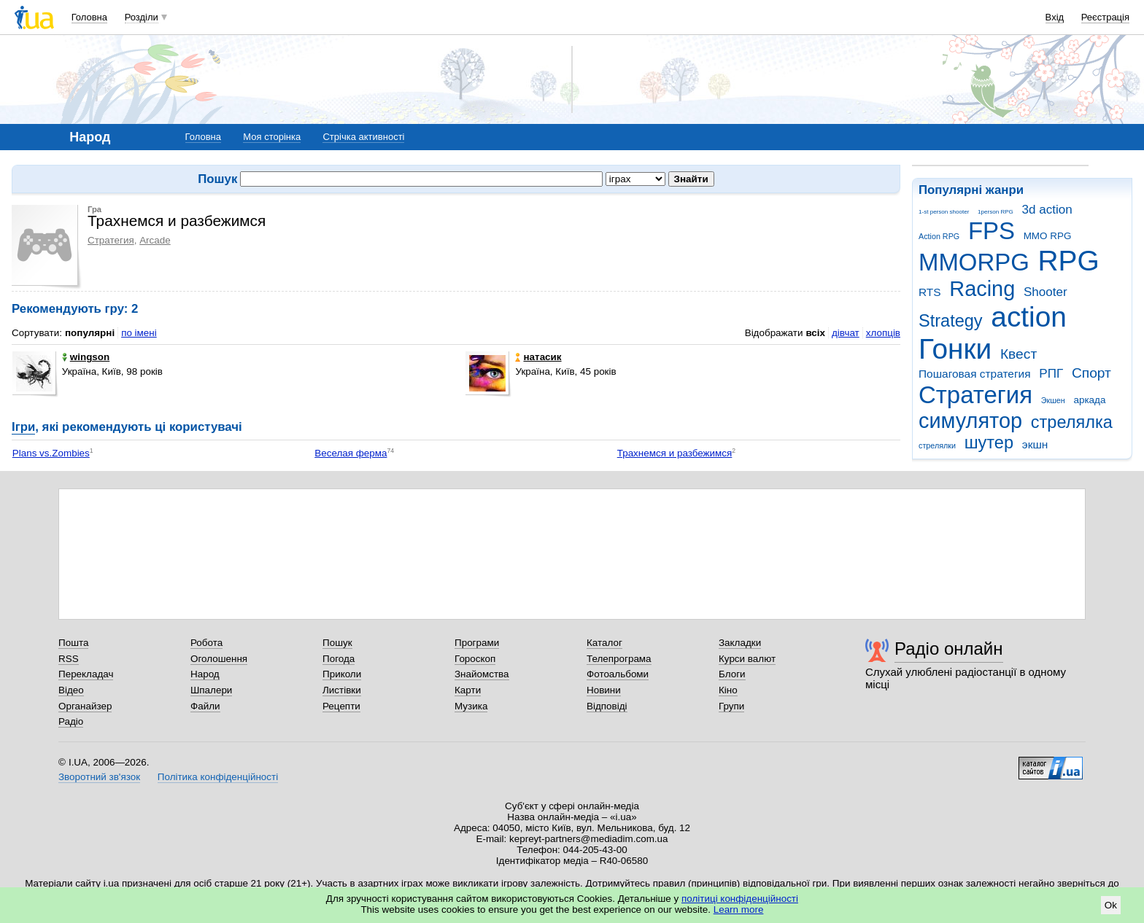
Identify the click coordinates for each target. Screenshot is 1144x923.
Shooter (1045, 292)
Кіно (728, 690)
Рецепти (341, 706)
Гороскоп (475, 658)
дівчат (845, 332)
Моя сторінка (272, 136)
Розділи (141, 17)
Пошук (337, 642)
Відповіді (607, 706)
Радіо (70, 721)
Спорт (1091, 373)
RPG (1068, 260)
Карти (468, 690)
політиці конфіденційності (739, 898)
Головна (89, 17)
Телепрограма (619, 658)
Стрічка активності (363, 136)
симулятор (970, 420)
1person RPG (995, 212)
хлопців (883, 332)
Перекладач (85, 674)
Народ (205, 674)
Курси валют (747, 658)
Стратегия (975, 394)
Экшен (1053, 400)
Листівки (341, 690)
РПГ (1051, 374)
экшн (1035, 444)
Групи (731, 706)
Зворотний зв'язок (99, 776)
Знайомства (482, 674)
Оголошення (218, 658)
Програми (477, 642)
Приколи (341, 674)
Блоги (732, 674)
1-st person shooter (944, 212)
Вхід (1055, 17)
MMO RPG (1048, 235)
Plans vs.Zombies (51, 453)
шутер (989, 442)
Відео (71, 690)
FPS (991, 230)
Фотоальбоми (618, 674)
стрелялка (1072, 422)
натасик (538, 356)
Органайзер (85, 706)
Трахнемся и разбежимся (675, 453)
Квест (1018, 354)
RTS (930, 292)
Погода (338, 658)
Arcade (155, 240)
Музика (471, 706)
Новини (604, 690)
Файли (205, 706)
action (1029, 316)
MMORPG (974, 262)
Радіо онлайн (948, 648)
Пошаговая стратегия (975, 373)
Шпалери (211, 690)
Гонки (955, 349)
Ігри (23, 427)
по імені (139, 332)
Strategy (951, 320)
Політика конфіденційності (218, 776)
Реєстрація (1105, 17)
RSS (68, 658)
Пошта (73, 642)
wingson (86, 356)
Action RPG (939, 236)
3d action (1047, 210)
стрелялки (937, 445)
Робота (206, 642)
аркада (1089, 399)
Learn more (739, 909)
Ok (1111, 905)
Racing (982, 288)
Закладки (740, 642)
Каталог (604, 642)
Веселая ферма (350, 453)
